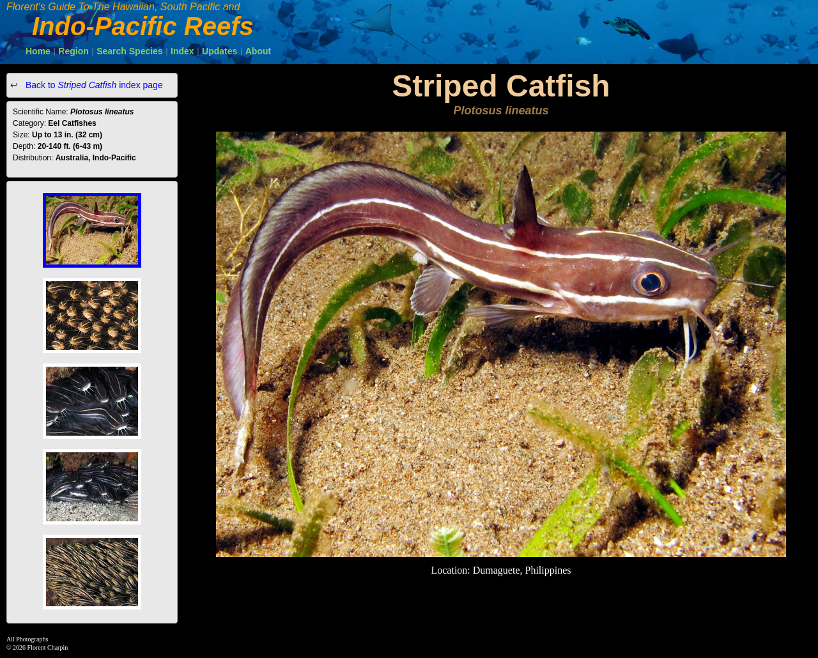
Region (73, 51)
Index (182, 51)
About (258, 51)
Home (38, 51)
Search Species (129, 51)
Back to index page (93, 85)
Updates (219, 51)
